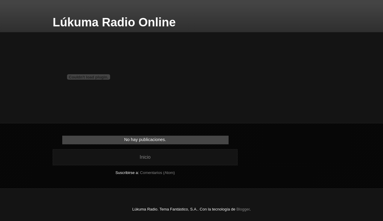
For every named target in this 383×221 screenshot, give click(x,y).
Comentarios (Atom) (157, 172)
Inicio (145, 157)
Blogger (243, 209)
